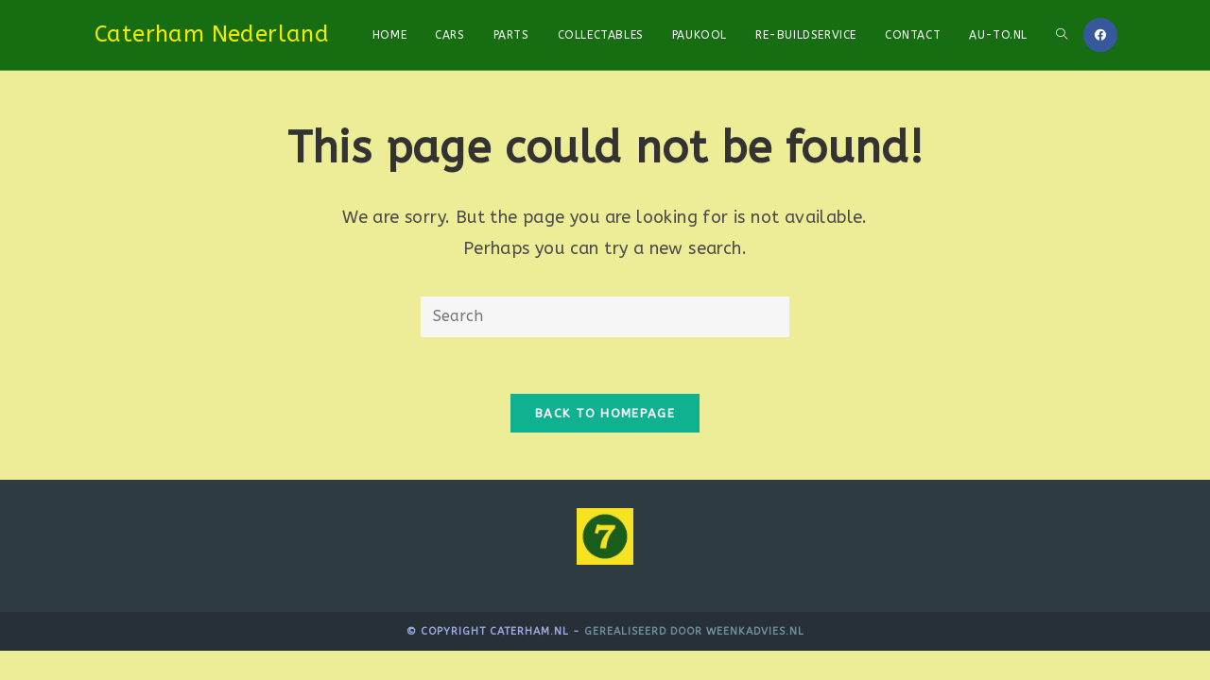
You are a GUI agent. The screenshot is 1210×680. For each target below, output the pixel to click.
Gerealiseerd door (645, 631)
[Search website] (1061, 35)
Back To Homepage (605, 413)
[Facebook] (1100, 35)
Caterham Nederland (212, 34)
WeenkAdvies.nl (755, 631)
